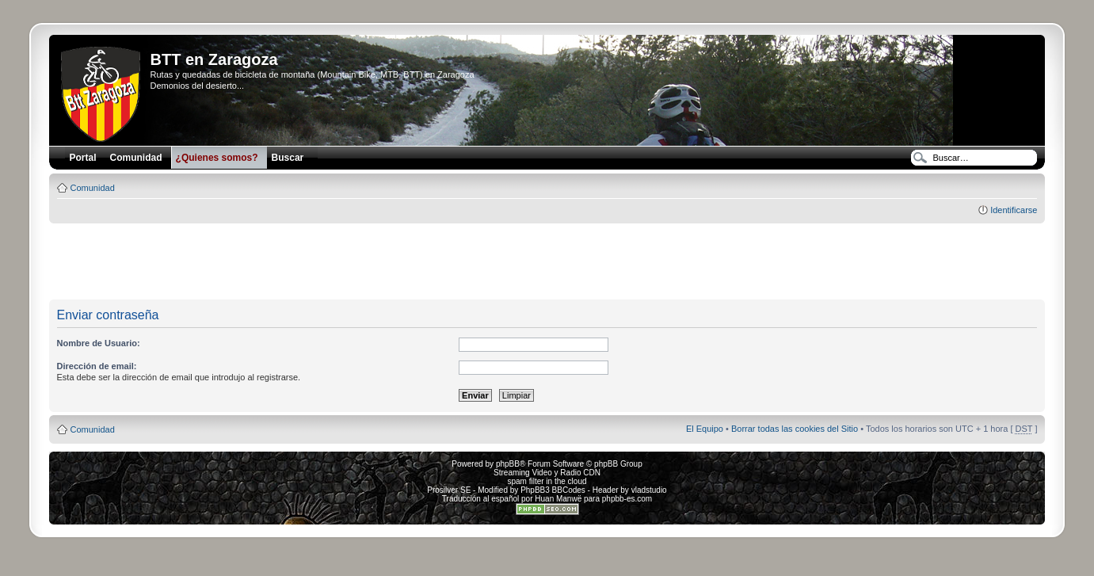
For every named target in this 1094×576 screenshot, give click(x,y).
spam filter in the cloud (546, 481)
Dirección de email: (97, 366)
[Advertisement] (547, 262)
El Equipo (704, 428)
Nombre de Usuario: (98, 343)
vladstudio (649, 490)
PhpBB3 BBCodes (552, 490)
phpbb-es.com (627, 498)
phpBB (508, 464)
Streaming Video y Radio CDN (547, 472)
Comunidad (93, 188)
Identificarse (1013, 210)
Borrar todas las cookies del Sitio (794, 428)
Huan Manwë (558, 498)
